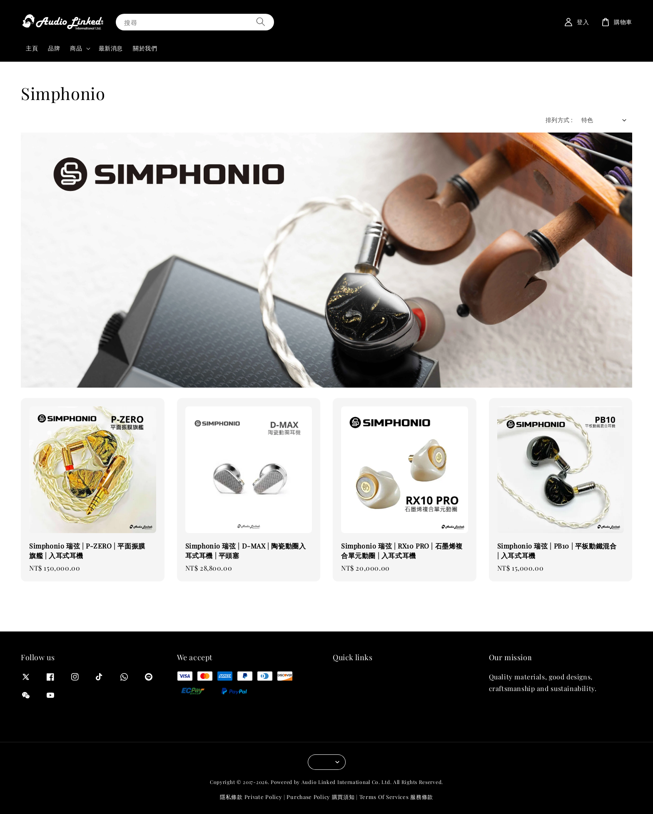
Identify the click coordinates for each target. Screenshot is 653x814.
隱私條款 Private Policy (251, 796)
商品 (76, 48)
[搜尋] (260, 22)
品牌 (54, 48)
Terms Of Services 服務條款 (396, 796)
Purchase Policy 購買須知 (320, 796)
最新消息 (111, 48)
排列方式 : (559, 120)
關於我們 (145, 48)
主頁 (32, 48)
